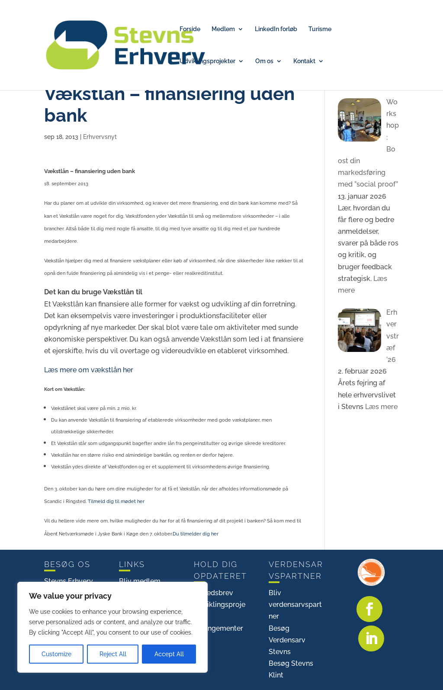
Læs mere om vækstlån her (88, 370)
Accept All (169, 654)
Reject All (113, 654)
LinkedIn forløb (276, 29)
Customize (56, 654)
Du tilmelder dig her (195, 533)
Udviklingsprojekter (207, 61)
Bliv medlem (140, 581)
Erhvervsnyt (100, 136)
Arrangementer (218, 628)
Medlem (223, 29)
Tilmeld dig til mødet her (116, 501)
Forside (190, 29)
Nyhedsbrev (213, 593)
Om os (264, 61)
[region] (112, 627)
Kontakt (304, 61)
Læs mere (380, 407)
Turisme (319, 29)
